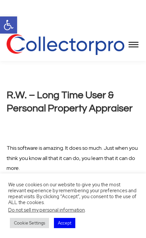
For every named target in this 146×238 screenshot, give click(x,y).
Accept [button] (64, 223)
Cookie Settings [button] (29, 223)
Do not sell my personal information (46, 210)
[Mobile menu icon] (133, 44)
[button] (8, 25)
